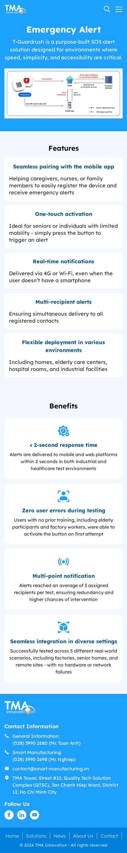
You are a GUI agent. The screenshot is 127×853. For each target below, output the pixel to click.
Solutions (36, 836)
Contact (109, 836)
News (60, 836)
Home (12, 836)
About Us (83, 836)
